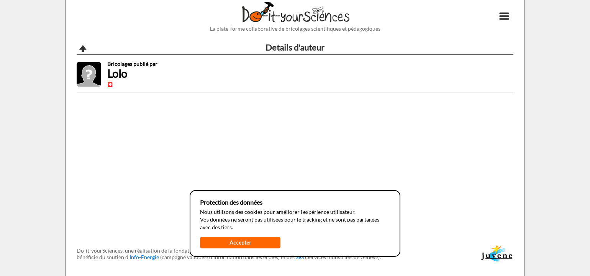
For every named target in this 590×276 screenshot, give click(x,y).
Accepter (240, 242)
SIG (300, 257)
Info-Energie (144, 257)
